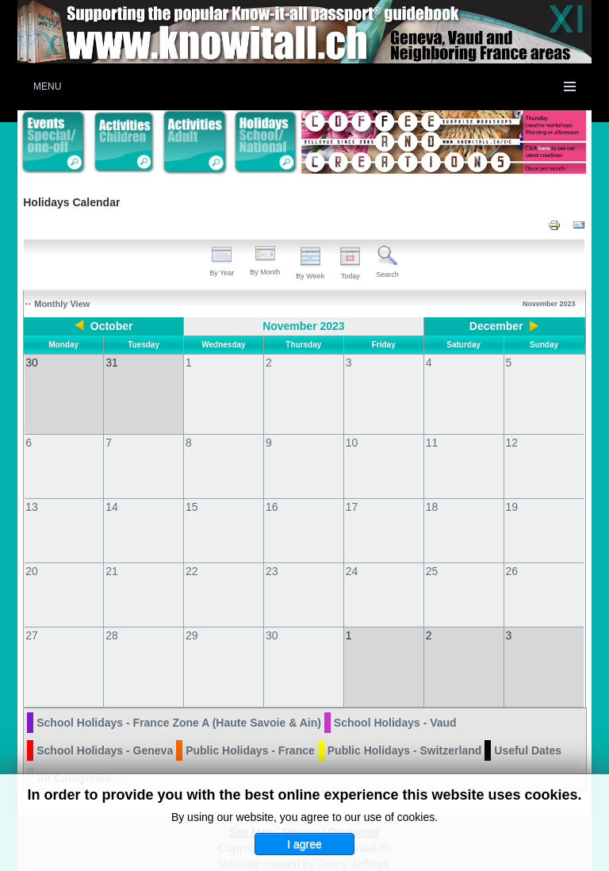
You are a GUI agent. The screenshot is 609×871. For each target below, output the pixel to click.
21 (111, 555)
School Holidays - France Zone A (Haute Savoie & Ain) (178, 691)
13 (31, 491)
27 (31, 619)
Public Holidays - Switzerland (404, 718)
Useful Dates (527, 718)
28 (111, 619)
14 (111, 491)
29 (192, 619)
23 (272, 555)
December (496, 326)
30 (272, 619)
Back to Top (563, 856)
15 (192, 491)
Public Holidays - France (250, 718)
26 (512, 555)
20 (31, 555)
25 (432, 555)
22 (192, 555)
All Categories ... (80, 746)
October (111, 326)
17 (352, 491)
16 (272, 491)
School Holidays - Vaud (395, 691)
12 (512, 426)
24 (352, 555)
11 (432, 426)
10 (352, 426)
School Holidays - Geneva (104, 718)
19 (512, 491)
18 (432, 491)
